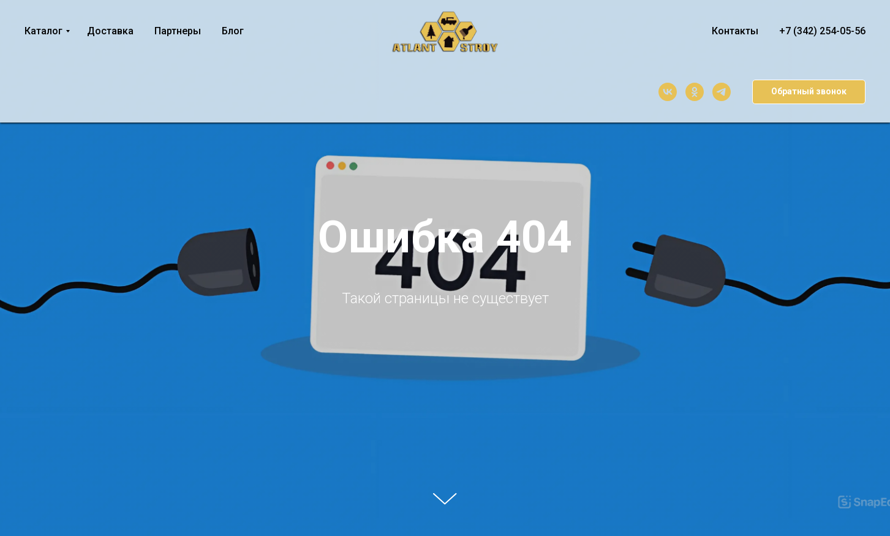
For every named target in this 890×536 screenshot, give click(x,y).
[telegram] (721, 92)
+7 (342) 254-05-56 (822, 31)
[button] (808, 92)
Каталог (43, 31)
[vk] (667, 92)
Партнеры (177, 31)
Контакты (735, 31)
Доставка (110, 31)
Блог (233, 31)
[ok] (694, 92)
